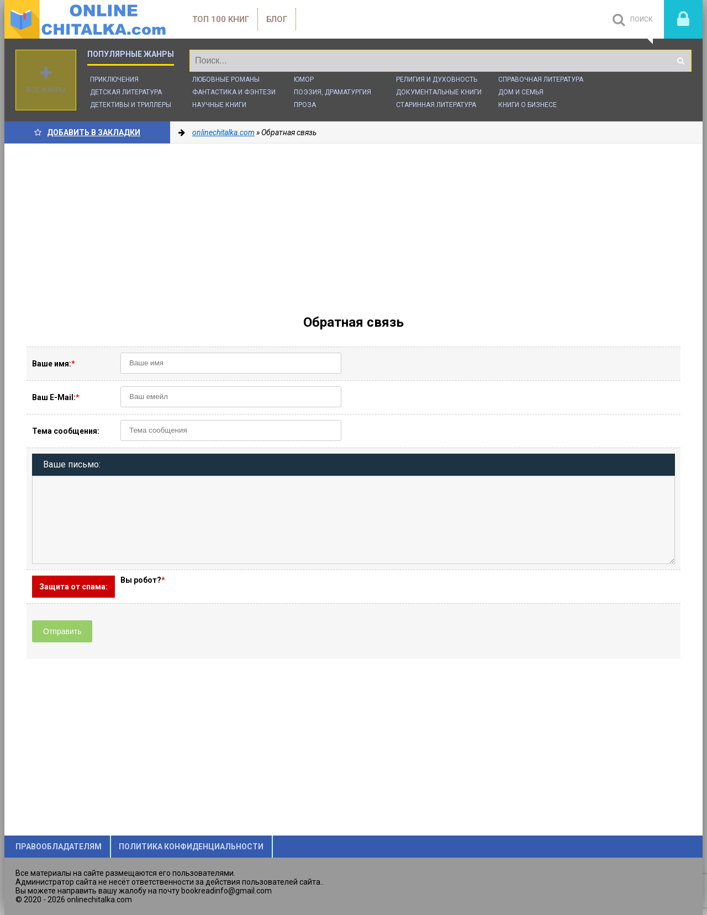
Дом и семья (521, 92)
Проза (305, 105)
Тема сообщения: (65, 431)
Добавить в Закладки (87, 132)
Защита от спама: (73, 586)
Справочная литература (540, 79)
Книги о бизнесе (527, 105)
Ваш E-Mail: (56, 397)
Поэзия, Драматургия (332, 92)
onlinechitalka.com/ (87, 19)
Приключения (114, 79)
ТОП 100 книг (220, 19)
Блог (276, 19)
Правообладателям (58, 846)
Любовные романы (226, 79)
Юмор (304, 79)
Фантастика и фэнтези (234, 92)
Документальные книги (439, 92)
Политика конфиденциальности (191, 846)
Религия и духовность (436, 79)
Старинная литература (436, 105)
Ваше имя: (53, 363)
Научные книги (219, 105)
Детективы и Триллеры (130, 105)
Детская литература (126, 92)
